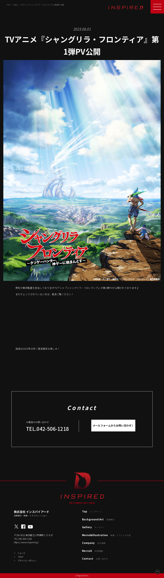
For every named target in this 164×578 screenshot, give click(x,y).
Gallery (93, 527)
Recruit (92, 551)
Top (92, 511)
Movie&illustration (106, 535)
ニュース (21, 552)
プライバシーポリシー (27, 560)
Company (94, 543)
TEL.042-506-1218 (47, 428)
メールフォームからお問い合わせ (112, 425)
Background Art (98, 519)
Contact (95, 558)
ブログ (20, 556)
